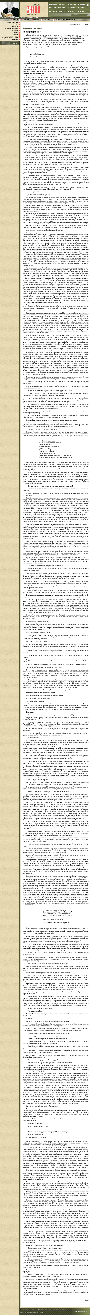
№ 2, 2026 (61, 4)
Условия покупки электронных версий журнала (32, 1312)
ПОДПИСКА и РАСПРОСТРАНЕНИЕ (65, 19)
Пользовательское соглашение (28, 1309)
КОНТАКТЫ (36, 19)
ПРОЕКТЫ (16, 30)
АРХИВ (17, 32)
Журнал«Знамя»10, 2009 (79, 24)
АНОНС (17, 34)
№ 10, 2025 (72, 8)
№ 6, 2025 (81, 11)
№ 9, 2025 (71, 11)
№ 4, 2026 (53, 8)
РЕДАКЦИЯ (26, 19)
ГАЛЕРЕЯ (16, 40)
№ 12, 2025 (62, 11)
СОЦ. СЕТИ (47, 19)
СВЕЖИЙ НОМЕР (14, 36)
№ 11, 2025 (72, 4)
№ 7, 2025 (81, 8)
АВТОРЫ (17, 24)
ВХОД (15, 43)
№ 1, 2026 (62, 8)
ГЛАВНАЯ (15, 19)
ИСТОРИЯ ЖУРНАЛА (13, 23)
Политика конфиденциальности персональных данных (52, 1309)
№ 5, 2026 (53, 4)
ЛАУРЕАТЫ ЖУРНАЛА (13, 28)
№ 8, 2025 (81, 4)
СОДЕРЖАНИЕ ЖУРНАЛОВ (11, 38)
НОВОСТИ (16, 26)
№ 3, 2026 (53, 11)
